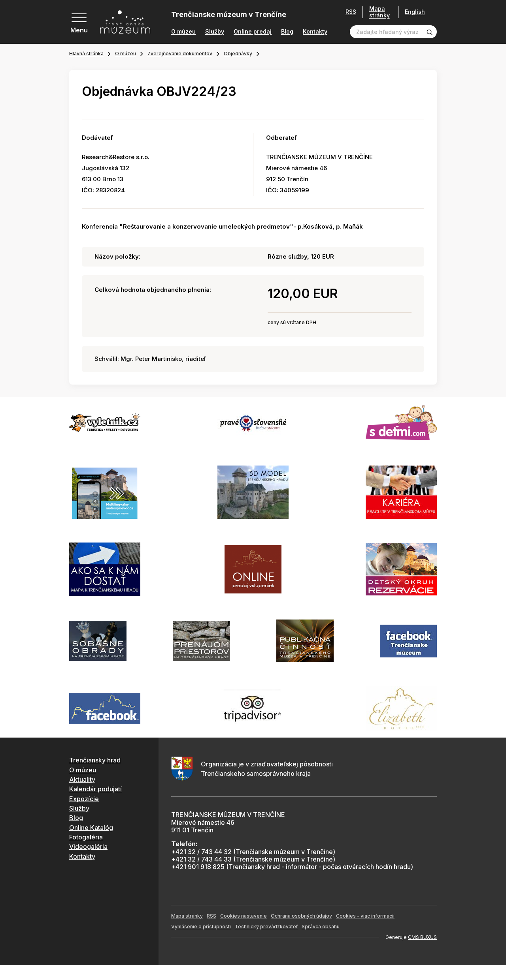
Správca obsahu (321, 926)
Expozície (84, 799)
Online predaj (253, 31)
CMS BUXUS (422, 937)
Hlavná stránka (86, 53)
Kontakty (315, 31)
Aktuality (82, 779)
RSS (351, 12)
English (415, 12)
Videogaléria (88, 846)
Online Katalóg (91, 828)
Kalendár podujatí (95, 789)
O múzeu (183, 31)
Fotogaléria (86, 837)
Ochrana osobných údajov (301, 916)
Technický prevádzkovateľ (266, 926)
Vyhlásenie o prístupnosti (201, 926)
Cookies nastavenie (243, 916)
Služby (214, 31)
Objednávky (238, 53)
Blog (287, 31)
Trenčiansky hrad (95, 760)
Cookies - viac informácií (365, 916)
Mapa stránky (379, 12)
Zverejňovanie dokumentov (179, 53)
